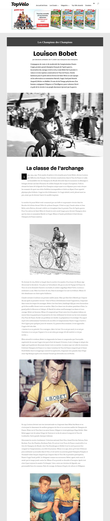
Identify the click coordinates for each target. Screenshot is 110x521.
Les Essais (53, 6)
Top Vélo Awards (77, 6)
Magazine (64, 6)
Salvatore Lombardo (41, 59)
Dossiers (88, 6)
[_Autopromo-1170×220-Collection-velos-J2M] (55, 28)
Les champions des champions (67, 59)
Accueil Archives (41, 6)
